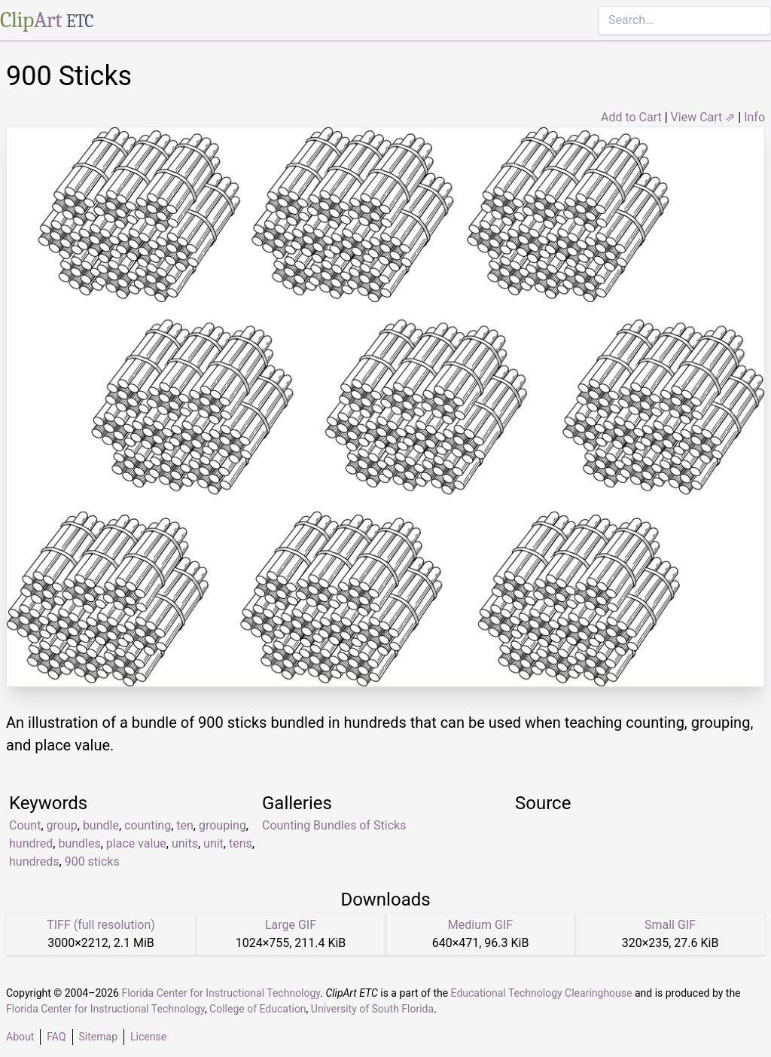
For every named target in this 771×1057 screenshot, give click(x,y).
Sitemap (98, 1037)
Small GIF (670, 925)
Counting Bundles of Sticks (334, 825)
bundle (101, 825)
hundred (31, 843)
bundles (79, 843)
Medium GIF (480, 925)
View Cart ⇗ (703, 117)
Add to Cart (631, 117)
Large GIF (290, 925)
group (62, 825)
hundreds (34, 861)
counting (147, 825)
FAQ (56, 1037)
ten (185, 825)
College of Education (257, 1009)
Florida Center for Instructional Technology (220, 993)
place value (136, 843)
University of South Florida (372, 1009)
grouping (222, 825)
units (185, 843)
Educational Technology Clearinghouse (541, 993)
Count (25, 825)
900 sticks (92, 861)
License (148, 1037)
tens (240, 843)
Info (754, 117)
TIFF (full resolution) (101, 925)
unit (213, 843)
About (20, 1037)
